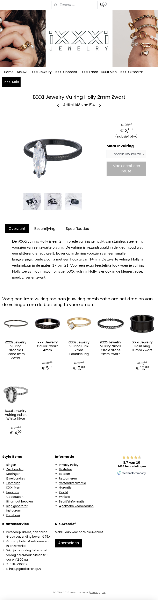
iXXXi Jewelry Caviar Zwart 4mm (47, 346)
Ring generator (17, 506)
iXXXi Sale (11, 81)
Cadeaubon (14, 497)
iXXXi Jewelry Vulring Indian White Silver (16, 415)
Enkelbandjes (15, 478)
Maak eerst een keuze (126, 169)
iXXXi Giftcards (131, 72)
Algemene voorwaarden (76, 506)
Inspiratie (12, 492)
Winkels (64, 497)
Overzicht (17, 228)
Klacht (63, 492)
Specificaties (77, 228)
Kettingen (13, 474)
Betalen (64, 474)
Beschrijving (45, 228)
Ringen (11, 465)
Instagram (13, 510)
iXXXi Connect (66, 72)
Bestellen (65, 469)
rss (104, 592)
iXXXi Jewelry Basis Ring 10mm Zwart (142, 346)
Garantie (65, 487)
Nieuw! (22, 72)
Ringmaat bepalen (19, 501)
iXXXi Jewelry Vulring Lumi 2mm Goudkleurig (79, 348)
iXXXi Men (109, 72)
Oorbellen (13, 483)
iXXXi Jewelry (41, 72)
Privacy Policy (68, 465)
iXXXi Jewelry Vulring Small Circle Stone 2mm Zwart (110, 348)
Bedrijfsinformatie (72, 501)
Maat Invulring (120, 145)
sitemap (95, 592)
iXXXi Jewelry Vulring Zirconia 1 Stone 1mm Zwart (15, 350)
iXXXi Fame (89, 72)
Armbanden (14, 469)
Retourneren (68, 478)
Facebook (13, 515)
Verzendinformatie (72, 483)
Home (9, 72)
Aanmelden (68, 542)
